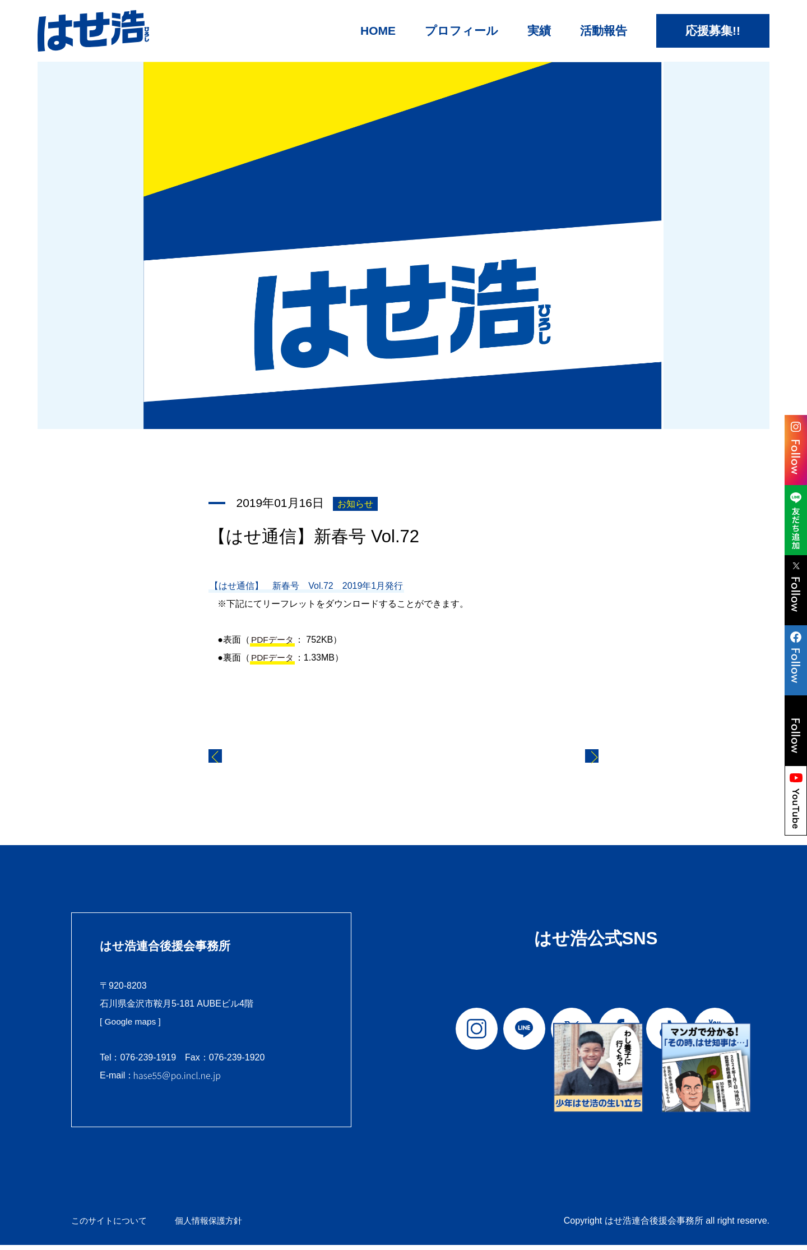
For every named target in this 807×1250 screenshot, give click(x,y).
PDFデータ (273, 639)
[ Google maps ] (131, 1027)
